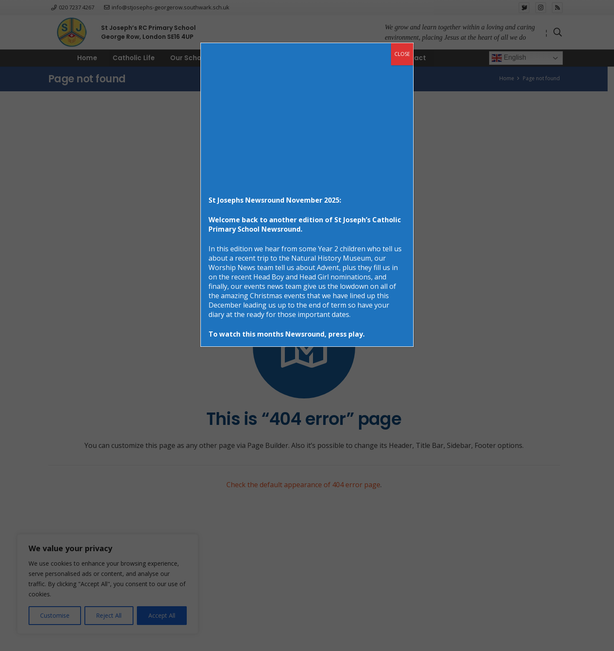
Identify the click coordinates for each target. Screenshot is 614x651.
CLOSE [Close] (402, 54)
